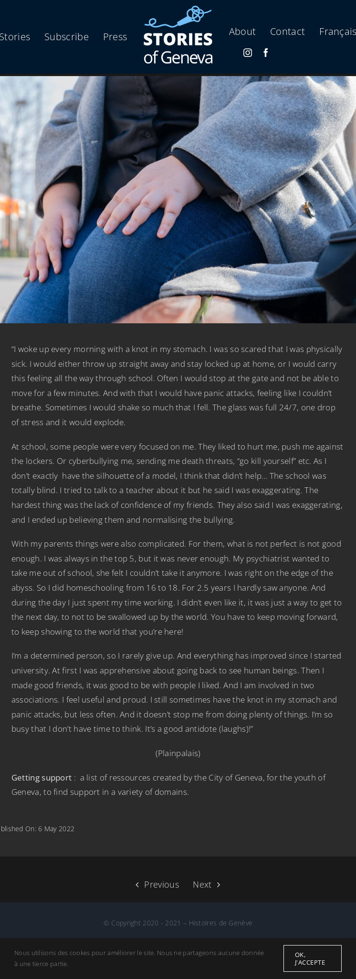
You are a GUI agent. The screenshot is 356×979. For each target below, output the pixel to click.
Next (202, 884)
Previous (161, 884)
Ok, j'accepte (310, 958)
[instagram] (247, 52)
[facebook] (266, 52)
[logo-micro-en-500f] (178, 8)
